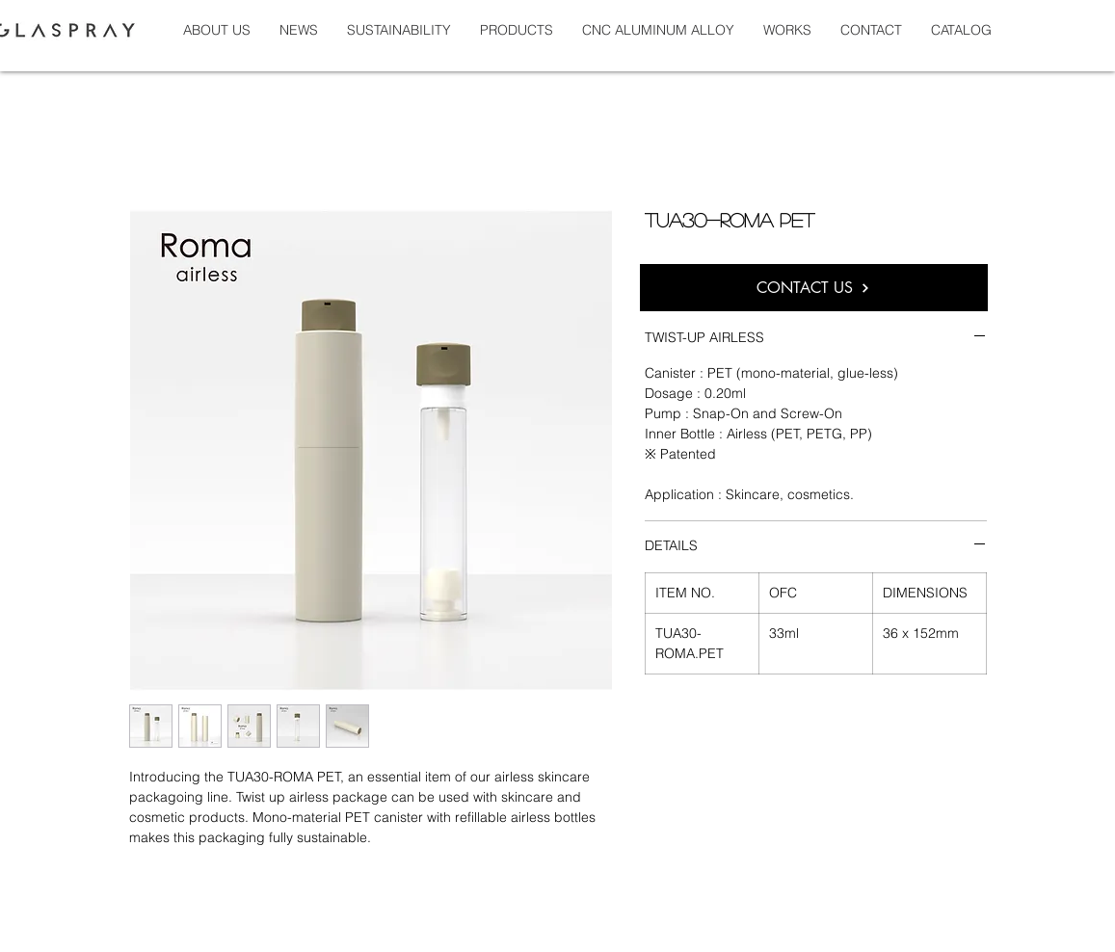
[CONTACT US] (814, 287)
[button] (787, 30)
